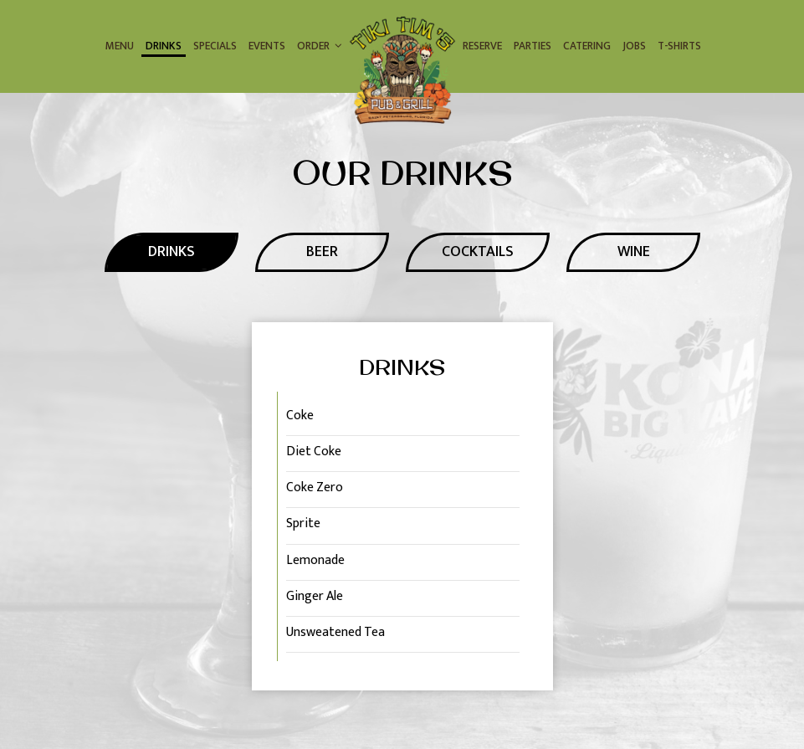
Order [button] (319, 46)
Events (266, 46)
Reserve (482, 46)
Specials (215, 46)
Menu (119, 46)
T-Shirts (679, 46)
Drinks (164, 46)
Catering (587, 46)
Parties (532, 46)
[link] (402, 71)
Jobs (634, 46)
